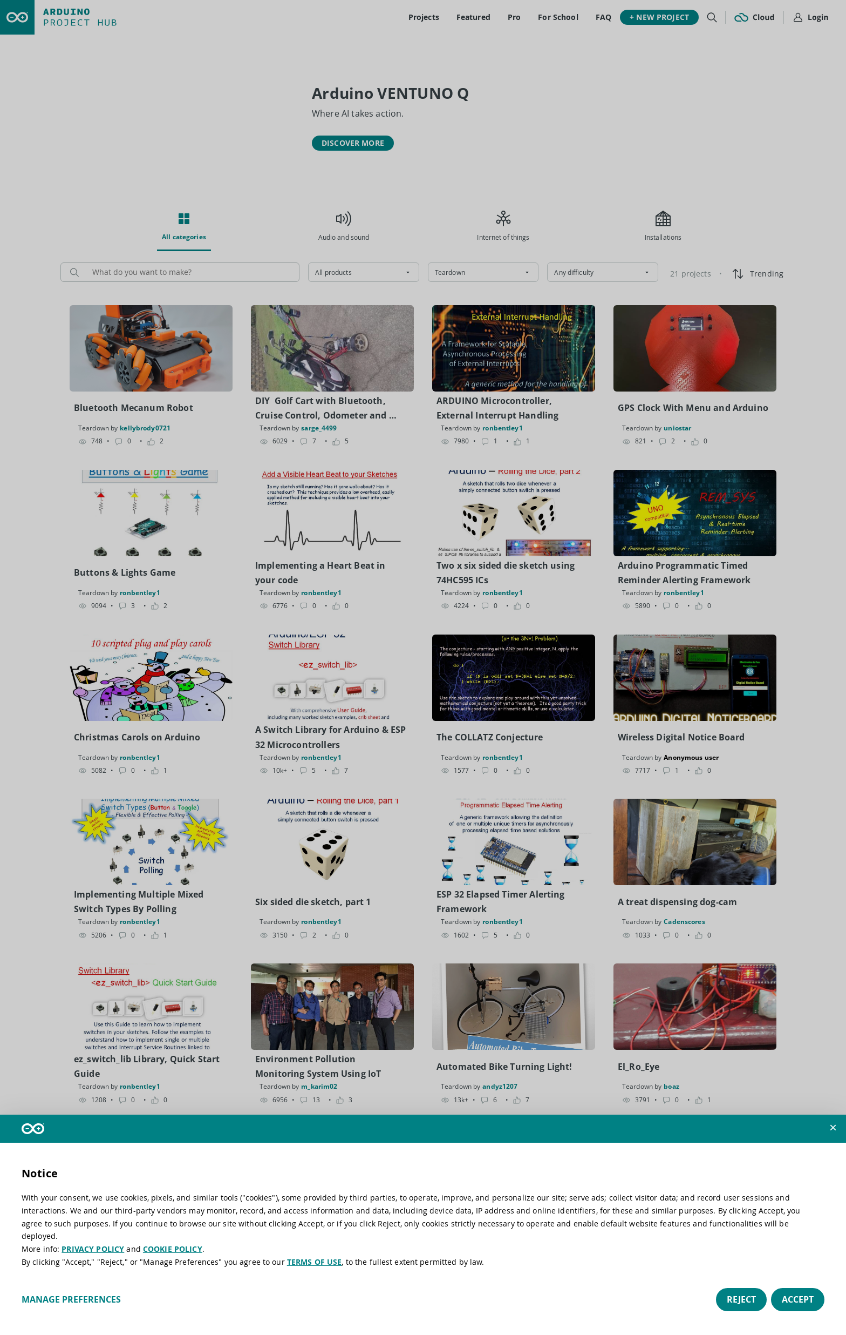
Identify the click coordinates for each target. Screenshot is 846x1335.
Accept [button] (798, 1299)
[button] (833, 1128)
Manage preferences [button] (71, 1299)
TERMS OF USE (314, 1262)
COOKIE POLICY (172, 1249)
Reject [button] (741, 1299)
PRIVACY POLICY (93, 1249)
